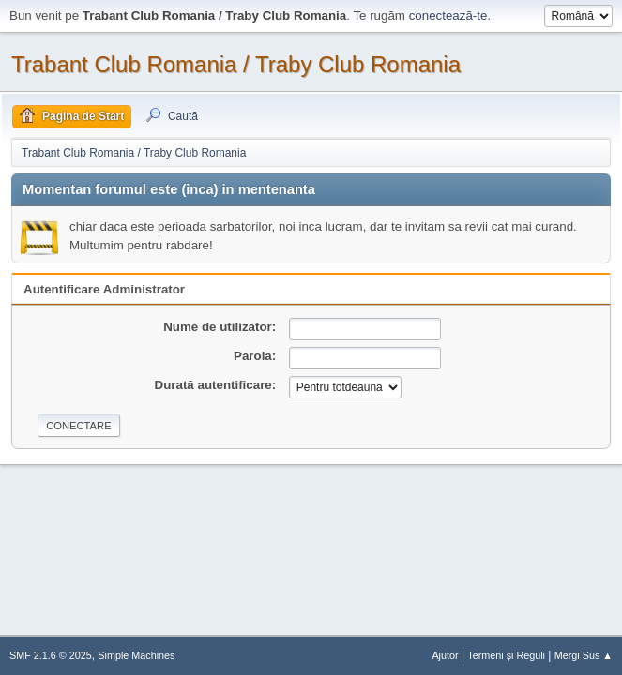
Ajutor (445, 655)
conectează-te (448, 15)
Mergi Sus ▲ (583, 655)
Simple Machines (136, 655)
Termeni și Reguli (506, 655)
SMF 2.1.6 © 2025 (50, 655)
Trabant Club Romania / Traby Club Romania (236, 64)
